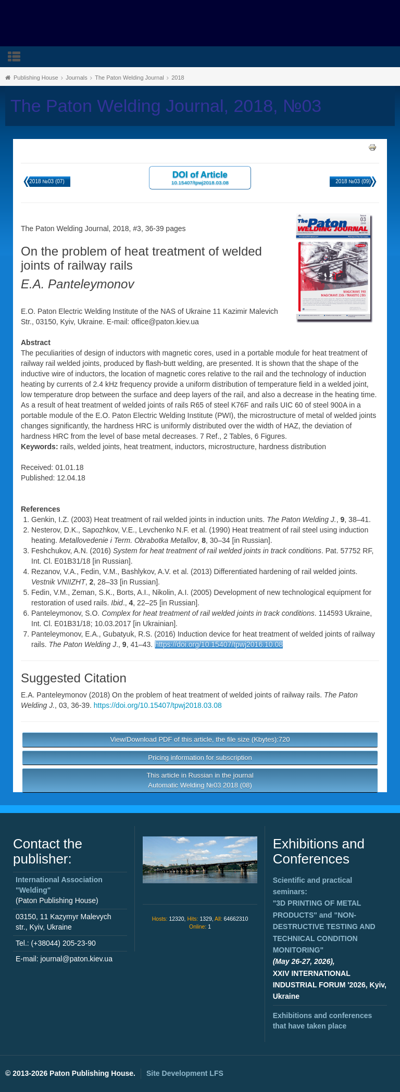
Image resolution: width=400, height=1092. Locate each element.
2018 (177, 77)
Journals (77, 77)
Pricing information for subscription (200, 757)
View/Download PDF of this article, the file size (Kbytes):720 (200, 739)
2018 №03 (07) (46, 181)
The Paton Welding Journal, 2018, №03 (165, 106)
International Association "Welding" (59, 884)
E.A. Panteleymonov (54, 695)
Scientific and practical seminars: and (324, 915)
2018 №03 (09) (352, 181)
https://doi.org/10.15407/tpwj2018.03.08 (158, 705)
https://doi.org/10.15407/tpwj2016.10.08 (219, 644)
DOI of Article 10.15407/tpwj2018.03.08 (200, 177)
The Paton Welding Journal (129, 77)
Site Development (184, 1073)
